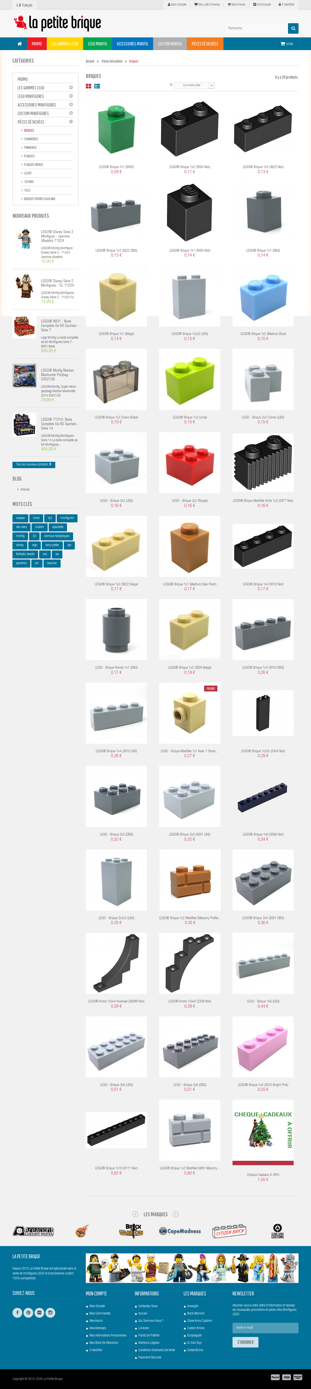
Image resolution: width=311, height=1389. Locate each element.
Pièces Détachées (31, 122)
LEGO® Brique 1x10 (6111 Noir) (116, 1168)
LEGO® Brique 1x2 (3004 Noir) (189, 167)
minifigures (67, 518)
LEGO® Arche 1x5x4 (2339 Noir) (189, 1001)
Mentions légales (148, 1343)
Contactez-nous (147, 1306)
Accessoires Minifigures (37, 105)
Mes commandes (100, 1313)
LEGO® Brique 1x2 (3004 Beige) (189, 668)
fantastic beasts (25, 554)
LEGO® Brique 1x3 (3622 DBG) (116, 251)
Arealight (192, 1306)
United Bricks (195, 1350)
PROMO (23, 79)
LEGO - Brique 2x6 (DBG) (189, 1085)
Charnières (31, 139)
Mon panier (236, 5)
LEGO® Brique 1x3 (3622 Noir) (263, 167)
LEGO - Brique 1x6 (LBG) (263, 1001)
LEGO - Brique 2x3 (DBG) (116, 835)
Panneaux (30, 147)
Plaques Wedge (33, 164)
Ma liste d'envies (207, 5)
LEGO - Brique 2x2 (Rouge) (190, 501)
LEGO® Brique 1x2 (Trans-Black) (116, 418)
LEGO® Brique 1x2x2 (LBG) (190, 334)
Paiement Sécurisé (149, 1357)
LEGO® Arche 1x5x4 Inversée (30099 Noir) (116, 1001)
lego (34, 545)
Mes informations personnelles (107, 1335)
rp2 (50, 518)
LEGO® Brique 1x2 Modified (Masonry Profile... (190, 918)
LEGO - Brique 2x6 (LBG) (116, 1085)
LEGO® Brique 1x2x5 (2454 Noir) (263, 751)
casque (20, 518)
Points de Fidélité (148, 1335)
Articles (25, 490)
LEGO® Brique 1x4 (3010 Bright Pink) (263, 1085)
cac (45, 554)
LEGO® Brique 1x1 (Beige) (116, 334)
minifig (20, 536)
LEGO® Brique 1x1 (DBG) (263, 251)
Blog (17, 478)
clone (36, 518)
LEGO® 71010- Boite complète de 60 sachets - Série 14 (59, 424)
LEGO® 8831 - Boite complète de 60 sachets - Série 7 (59, 326)
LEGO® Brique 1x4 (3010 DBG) (263, 668)
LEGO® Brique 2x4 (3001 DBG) (263, 918)
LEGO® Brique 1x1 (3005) (116, 167)
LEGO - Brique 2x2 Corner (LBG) (263, 418)
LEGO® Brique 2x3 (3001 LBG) (189, 835)
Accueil (142, 1313)
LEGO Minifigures (31, 96)
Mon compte (177, 5)
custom (39, 527)
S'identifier (287, 5)
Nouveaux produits (30, 215)
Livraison (143, 1328)
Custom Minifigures (33, 113)
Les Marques (156, 1214)
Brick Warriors (195, 1313)
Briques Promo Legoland (39, 198)
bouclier (52, 563)
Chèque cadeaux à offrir (263, 1175)
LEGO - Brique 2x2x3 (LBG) (116, 918)
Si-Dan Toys (194, 1343)
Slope (28, 173)
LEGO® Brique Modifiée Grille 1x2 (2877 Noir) (263, 501)
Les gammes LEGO (31, 87)
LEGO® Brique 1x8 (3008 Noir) (263, 835)
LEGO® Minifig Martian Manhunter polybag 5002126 (57, 375)
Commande (262, 5)
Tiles (27, 190)
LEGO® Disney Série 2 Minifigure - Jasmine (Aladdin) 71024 (57, 236)
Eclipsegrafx (194, 1335)
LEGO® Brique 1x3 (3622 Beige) (116, 584)
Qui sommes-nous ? (151, 1321)
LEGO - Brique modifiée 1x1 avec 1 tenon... (190, 751)
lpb (69, 545)
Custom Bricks (196, 1328)
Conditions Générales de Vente (156, 1350)
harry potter (52, 545)
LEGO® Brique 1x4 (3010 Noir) (263, 584)
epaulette (57, 527)
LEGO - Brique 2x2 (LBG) (116, 501)
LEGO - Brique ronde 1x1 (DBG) (116, 668)
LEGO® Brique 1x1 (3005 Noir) (189, 251)
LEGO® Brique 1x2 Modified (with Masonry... (190, 1168)
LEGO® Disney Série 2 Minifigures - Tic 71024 (57, 284)
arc (37, 563)
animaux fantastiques (56, 536)
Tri (171, 85)
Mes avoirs (95, 1321)
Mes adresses (97, 1328)
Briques (29, 130)
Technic (29, 181)
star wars (21, 527)
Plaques (29, 156)
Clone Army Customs (199, 1321)
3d (34, 536)
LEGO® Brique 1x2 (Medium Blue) (263, 334)
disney (20, 545)
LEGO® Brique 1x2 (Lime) (190, 418)
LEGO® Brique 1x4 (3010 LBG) (116, 751)
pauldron (21, 563)
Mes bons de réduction (103, 1343)
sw (57, 554)
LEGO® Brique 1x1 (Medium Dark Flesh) (189, 584)
